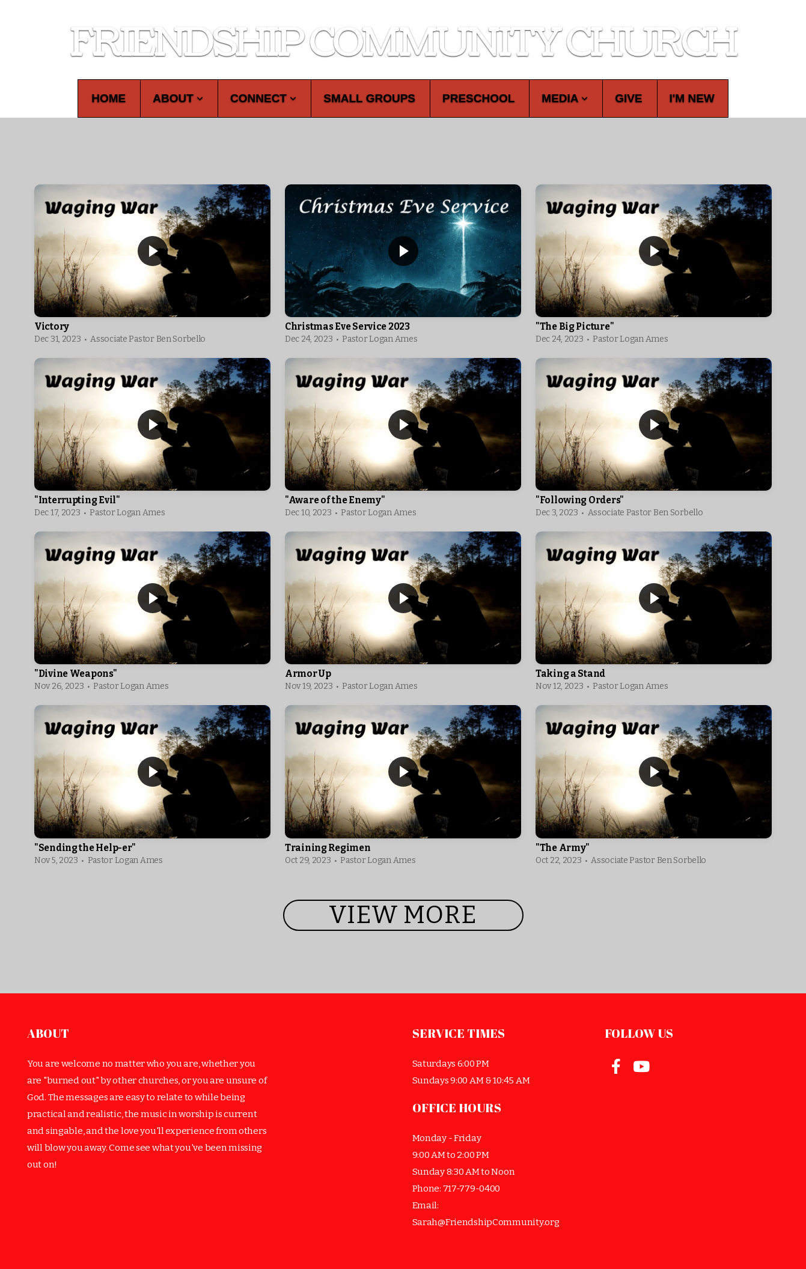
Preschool (478, 98)
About (178, 98)
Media (565, 98)
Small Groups (369, 98)
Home (108, 98)
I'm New (692, 98)
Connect (263, 98)
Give (628, 98)
